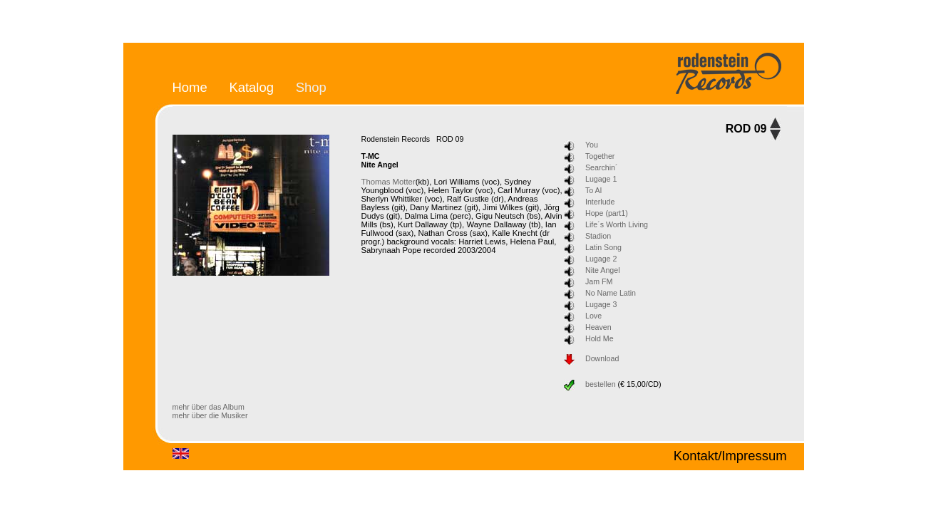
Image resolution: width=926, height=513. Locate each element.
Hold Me (599, 338)
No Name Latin (610, 293)
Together (599, 156)
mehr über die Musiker (210, 415)
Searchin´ (601, 167)
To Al (593, 190)
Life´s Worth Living (616, 224)
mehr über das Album (209, 407)
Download (602, 358)
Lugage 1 (601, 179)
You (591, 144)
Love (593, 315)
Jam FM (598, 281)
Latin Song (603, 247)
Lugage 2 (601, 258)
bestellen (600, 384)
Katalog (251, 87)
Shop (311, 87)
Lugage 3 (601, 304)
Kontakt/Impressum (730, 455)
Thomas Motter (388, 181)
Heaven (598, 327)
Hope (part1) (606, 213)
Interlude (599, 201)
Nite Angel (602, 270)
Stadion (598, 236)
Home (190, 87)
